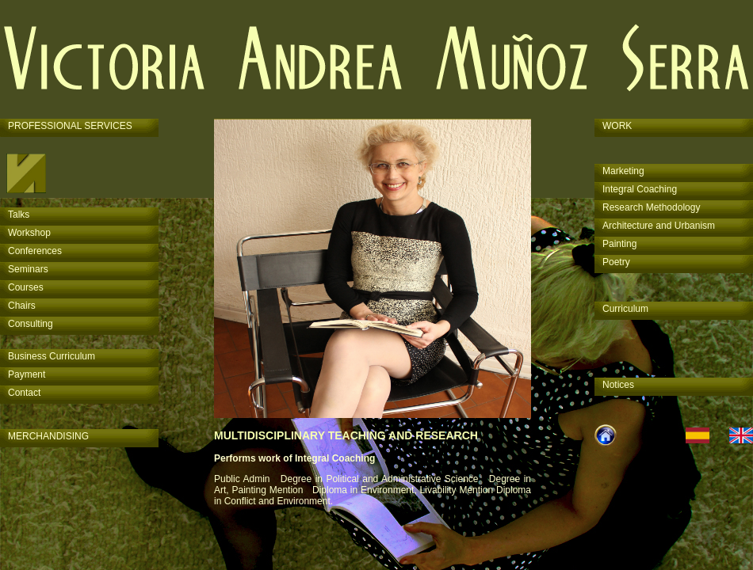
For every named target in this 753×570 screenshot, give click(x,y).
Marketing (623, 171)
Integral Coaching (639, 189)
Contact (24, 392)
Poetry (616, 262)
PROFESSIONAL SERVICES (70, 125)
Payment (26, 374)
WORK (617, 125)
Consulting (30, 323)
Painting (619, 243)
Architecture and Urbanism (658, 225)
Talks (18, 214)
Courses (26, 287)
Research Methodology (651, 207)
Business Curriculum (51, 356)
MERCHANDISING (48, 436)
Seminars (28, 269)
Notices (618, 384)
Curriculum (625, 308)
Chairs (22, 305)
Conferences (35, 250)
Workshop (29, 232)
